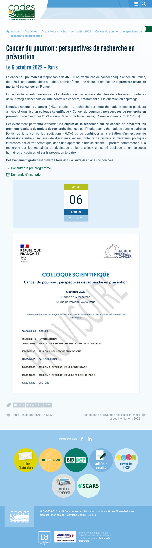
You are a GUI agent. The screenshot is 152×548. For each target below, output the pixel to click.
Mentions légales (76, 514)
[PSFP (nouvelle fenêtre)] (126, 460)
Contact (44, 514)
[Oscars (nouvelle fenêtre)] (88, 486)
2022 (48, 405)
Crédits (92, 514)
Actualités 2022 (81, 31)
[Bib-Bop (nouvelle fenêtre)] (76, 460)
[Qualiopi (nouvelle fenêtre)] (84, 536)
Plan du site (57, 514)
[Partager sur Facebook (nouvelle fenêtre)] (82, 439)
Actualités (31, 31)
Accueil (16, 31)
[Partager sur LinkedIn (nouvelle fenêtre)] (89, 439)
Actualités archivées (54, 31)
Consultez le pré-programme (31, 168)
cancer (19, 405)
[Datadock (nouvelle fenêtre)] (44, 538)
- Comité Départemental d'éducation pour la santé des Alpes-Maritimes (88, 511)
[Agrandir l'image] (76, 313)
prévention (34, 405)
